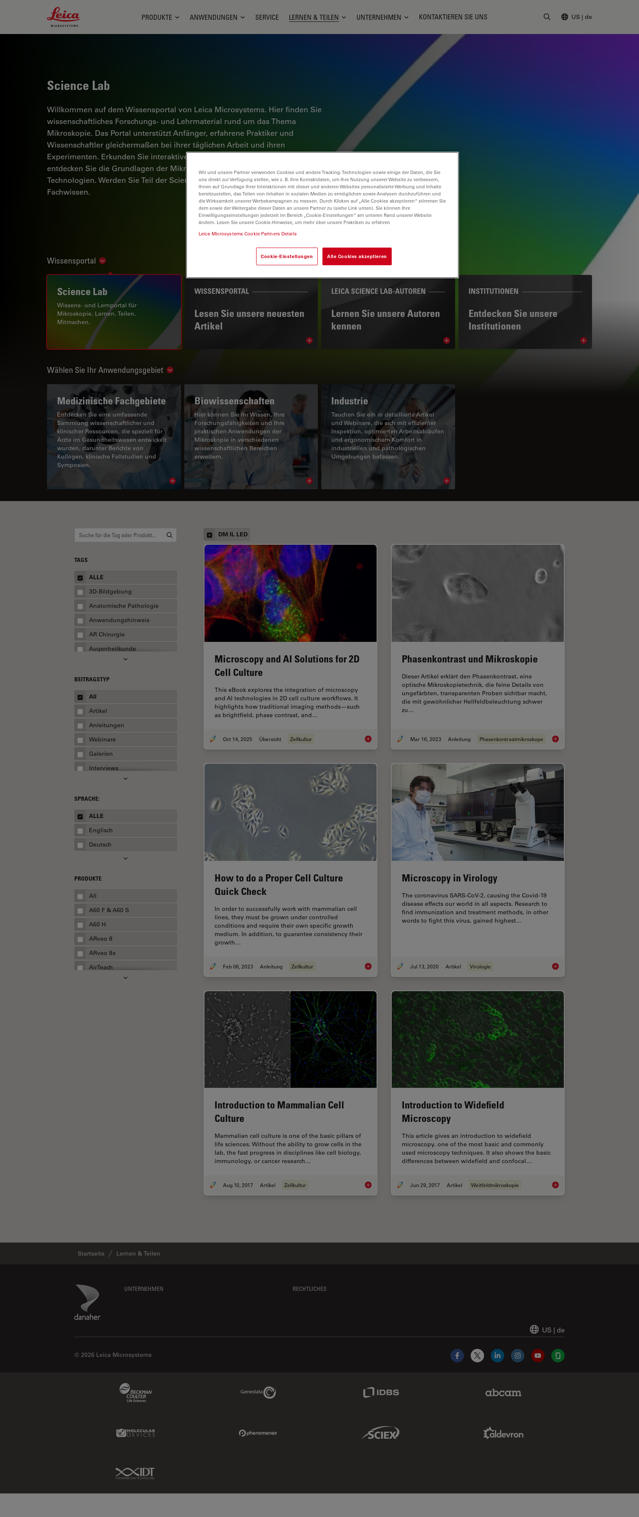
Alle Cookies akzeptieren (357, 256)
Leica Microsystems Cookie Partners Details (248, 233)
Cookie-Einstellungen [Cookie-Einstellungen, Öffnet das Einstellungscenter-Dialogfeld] (287, 256)
